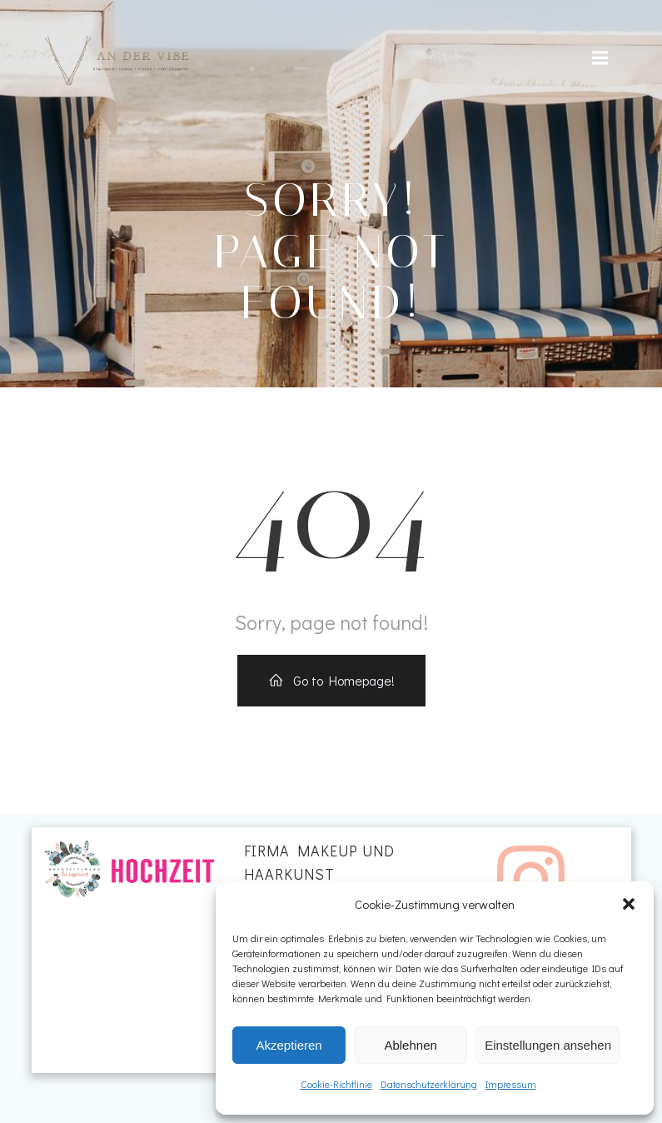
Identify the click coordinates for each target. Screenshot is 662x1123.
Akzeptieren (288, 1045)
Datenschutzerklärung (429, 1084)
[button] (628, 904)
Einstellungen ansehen (548, 1045)
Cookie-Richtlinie (336, 1084)
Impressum (510, 1084)
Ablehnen (410, 1045)
